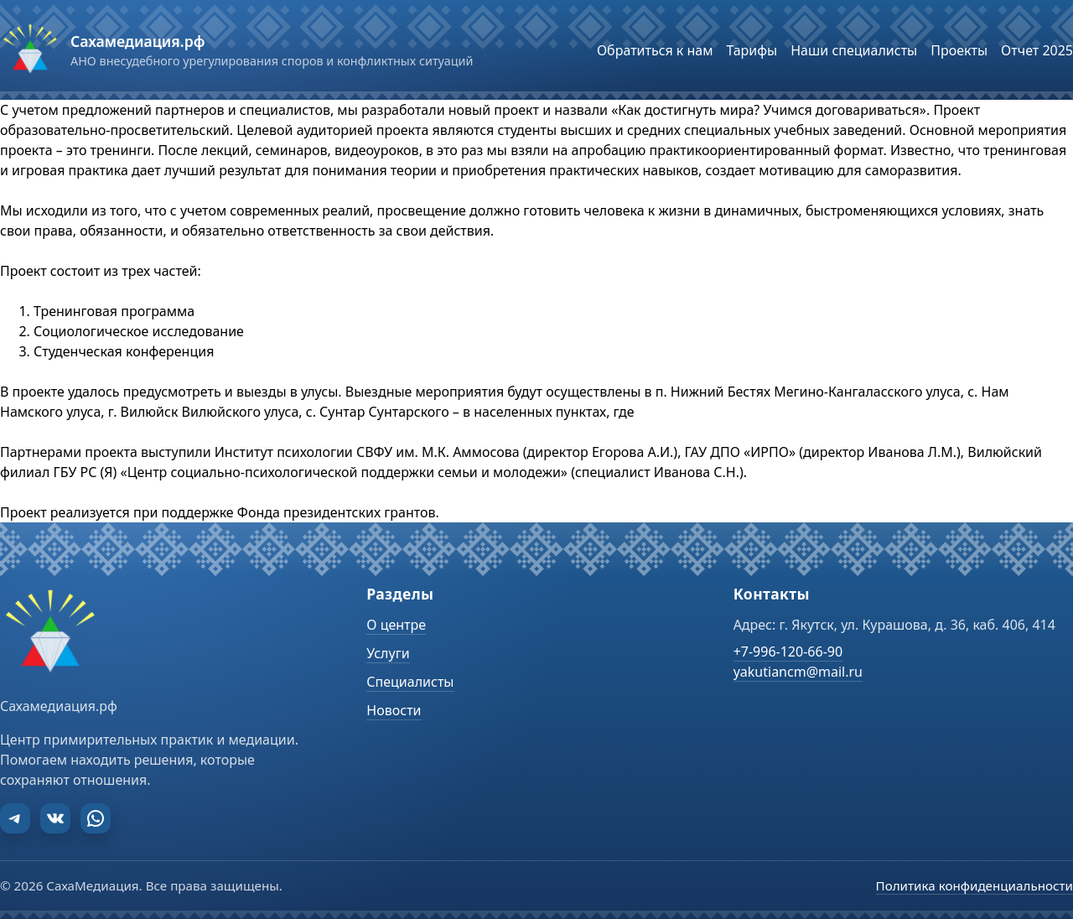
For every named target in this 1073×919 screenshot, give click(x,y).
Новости (393, 710)
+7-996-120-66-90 (787, 651)
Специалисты (410, 681)
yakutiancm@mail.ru (798, 671)
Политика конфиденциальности (974, 885)
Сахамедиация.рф (137, 41)
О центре (396, 624)
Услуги (387, 653)
